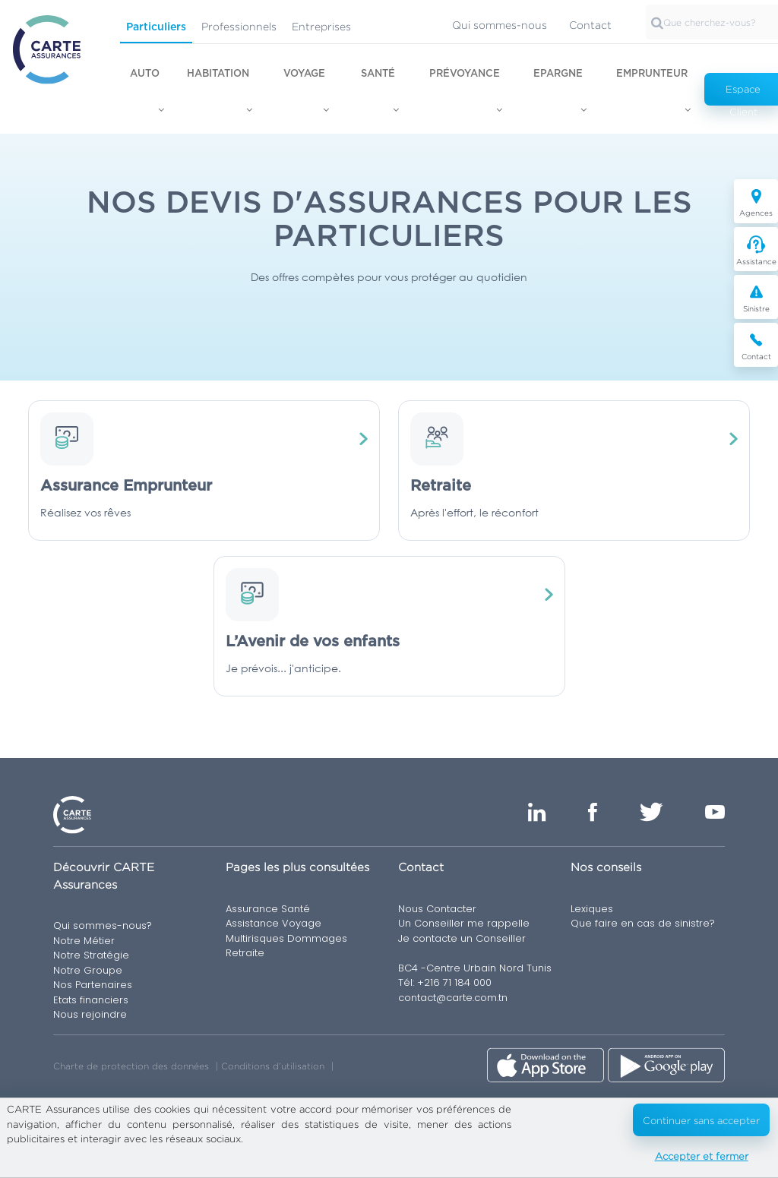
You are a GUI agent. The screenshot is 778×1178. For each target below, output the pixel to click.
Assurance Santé (268, 909)
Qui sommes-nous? (102, 925)
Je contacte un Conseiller (462, 938)
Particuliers (156, 27)
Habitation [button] (218, 74)
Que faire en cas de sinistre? (643, 923)
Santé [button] (378, 74)
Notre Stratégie (91, 955)
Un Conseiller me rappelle (464, 923)
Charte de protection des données (131, 1066)
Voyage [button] (304, 74)
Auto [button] (145, 74)
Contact (590, 24)
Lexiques (592, 909)
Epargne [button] (558, 74)
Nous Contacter (437, 909)
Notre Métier (84, 940)
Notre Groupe (87, 970)
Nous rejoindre (90, 1014)
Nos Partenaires (92, 984)
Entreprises (321, 26)
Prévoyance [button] (464, 74)
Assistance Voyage (273, 923)
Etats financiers (90, 1000)
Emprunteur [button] (652, 74)
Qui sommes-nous (499, 24)
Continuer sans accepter (701, 1120)
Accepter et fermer (701, 1156)
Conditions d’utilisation (272, 1066)
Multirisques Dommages (286, 938)
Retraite (245, 953)
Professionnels (239, 26)
